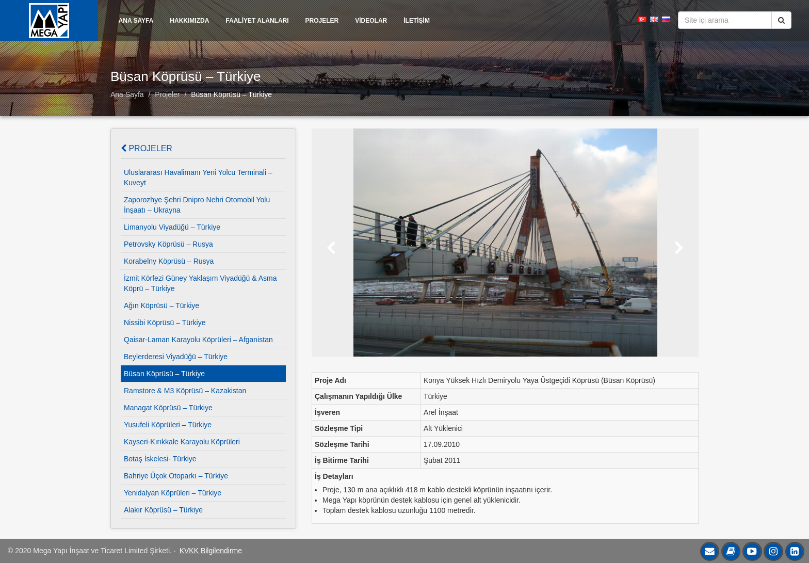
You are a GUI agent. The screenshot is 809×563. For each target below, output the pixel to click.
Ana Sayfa (127, 94)
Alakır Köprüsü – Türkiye (163, 510)
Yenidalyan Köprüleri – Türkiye (172, 493)
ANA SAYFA (136, 20)
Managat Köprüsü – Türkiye (168, 408)
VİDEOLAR (371, 20)
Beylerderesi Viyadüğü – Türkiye (176, 356)
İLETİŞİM (416, 20)
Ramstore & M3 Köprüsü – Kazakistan (185, 391)
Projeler (167, 94)
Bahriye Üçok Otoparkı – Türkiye (176, 476)
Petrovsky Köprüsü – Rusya (168, 244)
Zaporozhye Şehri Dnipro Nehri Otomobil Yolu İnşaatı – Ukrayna (197, 205)
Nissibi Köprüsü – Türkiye (164, 322)
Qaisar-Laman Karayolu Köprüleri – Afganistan (198, 339)
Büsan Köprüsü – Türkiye (231, 94)
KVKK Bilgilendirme (211, 550)
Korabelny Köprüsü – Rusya (169, 261)
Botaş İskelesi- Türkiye (160, 459)
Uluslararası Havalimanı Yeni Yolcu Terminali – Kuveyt (198, 177)
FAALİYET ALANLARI (256, 20)
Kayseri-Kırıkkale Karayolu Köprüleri (182, 442)
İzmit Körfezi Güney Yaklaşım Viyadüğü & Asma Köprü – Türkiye (200, 283)
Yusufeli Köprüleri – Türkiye (168, 425)
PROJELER (322, 20)
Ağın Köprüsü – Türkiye (161, 305)
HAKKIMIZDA (189, 20)
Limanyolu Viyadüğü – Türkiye (172, 227)
